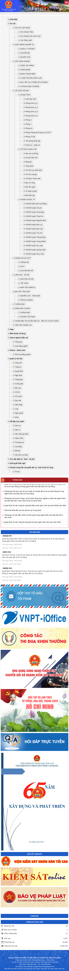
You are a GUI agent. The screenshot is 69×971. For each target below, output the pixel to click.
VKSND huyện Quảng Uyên (35, 250)
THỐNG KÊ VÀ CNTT (23, 258)
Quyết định (19, 371)
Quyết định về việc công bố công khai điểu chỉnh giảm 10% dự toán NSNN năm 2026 (35, 506)
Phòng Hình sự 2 (31, 107)
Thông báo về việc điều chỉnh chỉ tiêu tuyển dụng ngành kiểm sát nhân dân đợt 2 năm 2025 (33, 517)
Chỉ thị (17, 392)
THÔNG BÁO (20, 304)
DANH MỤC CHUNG (22, 308)
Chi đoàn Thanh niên (33, 178)
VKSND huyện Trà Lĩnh (33, 233)
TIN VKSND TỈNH (26, 32)
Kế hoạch (18, 396)
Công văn (18, 363)
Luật (16, 409)
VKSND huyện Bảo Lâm (34, 229)
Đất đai (17, 451)
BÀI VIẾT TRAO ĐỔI (22, 292)
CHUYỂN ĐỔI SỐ (26, 271)
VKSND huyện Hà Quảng (34, 212)
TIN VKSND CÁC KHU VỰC (30, 36)
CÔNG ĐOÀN (25, 70)
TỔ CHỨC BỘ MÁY (22, 91)
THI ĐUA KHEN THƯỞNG (29, 86)
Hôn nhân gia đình (21, 434)
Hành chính (19, 438)
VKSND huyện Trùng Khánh (35, 241)
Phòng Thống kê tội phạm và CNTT (38, 132)
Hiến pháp (18, 405)
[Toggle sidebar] (66, 2)
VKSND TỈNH (25, 95)
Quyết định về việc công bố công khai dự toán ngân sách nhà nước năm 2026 (32, 523)
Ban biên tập (30, 195)
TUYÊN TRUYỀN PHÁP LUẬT (31, 78)
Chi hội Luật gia (31, 174)
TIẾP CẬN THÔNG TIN (23, 325)
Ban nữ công (30, 183)
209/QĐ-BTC (7, 536)
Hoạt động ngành (21, 346)
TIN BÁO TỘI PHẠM (27, 317)
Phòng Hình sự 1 (31, 103)
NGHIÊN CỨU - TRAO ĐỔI (30, 296)
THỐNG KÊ (24, 262)
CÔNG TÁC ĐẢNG (27, 65)
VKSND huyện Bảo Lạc (33, 225)
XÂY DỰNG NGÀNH (22, 61)
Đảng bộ (28, 162)
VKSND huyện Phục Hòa (34, 254)
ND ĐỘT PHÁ (25, 57)
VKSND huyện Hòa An (33, 208)
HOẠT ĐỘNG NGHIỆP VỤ (24, 44)
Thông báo (19, 379)
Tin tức (17, 472)
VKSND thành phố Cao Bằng (36, 204)
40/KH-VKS (7, 552)
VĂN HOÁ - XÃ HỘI (22, 275)
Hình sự (18, 426)
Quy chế (18, 400)
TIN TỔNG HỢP (26, 40)
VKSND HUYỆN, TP (27, 199)
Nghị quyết (19, 413)
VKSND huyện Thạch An (34, 216)
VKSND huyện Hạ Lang (34, 245)
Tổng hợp (18, 342)
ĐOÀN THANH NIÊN (27, 74)
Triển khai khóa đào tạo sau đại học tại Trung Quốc (22, 511)
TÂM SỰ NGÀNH (26, 300)
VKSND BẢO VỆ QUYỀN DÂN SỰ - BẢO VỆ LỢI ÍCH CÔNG (37, 321)
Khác (17, 417)
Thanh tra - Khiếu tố (32, 145)
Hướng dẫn (19, 384)
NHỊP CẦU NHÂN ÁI (27, 287)
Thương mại (19, 442)
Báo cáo (18, 388)
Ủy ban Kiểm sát (31, 158)
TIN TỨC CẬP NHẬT (22, 28)
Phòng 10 (28, 128)
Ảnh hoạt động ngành (23, 354)
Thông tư (18, 367)
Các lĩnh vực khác (21, 455)
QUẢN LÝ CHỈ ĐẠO (27, 49)
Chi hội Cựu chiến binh (33, 170)
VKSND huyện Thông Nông (35, 237)
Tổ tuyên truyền (31, 191)
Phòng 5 (28, 120)
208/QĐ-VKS (7, 568)
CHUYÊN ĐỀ (25, 53)
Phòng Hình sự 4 (31, 116)
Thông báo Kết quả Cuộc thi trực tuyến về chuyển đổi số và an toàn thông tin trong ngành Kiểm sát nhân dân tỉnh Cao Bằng (34, 493)
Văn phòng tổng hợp (32, 141)
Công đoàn (29, 166)
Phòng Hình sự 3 (31, 111)
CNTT (22, 266)
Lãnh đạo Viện (30, 99)
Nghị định (18, 375)
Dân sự (17, 430)
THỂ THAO (24, 283)
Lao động (18, 446)
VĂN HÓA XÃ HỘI (27, 279)
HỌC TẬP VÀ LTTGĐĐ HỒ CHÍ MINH (34, 82)
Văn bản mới (34, 532)
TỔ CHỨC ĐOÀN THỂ (28, 149)
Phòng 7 (28, 124)
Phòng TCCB (30, 137)
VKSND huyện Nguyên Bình (35, 220)
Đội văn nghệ (30, 187)
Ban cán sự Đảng (31, 153)
